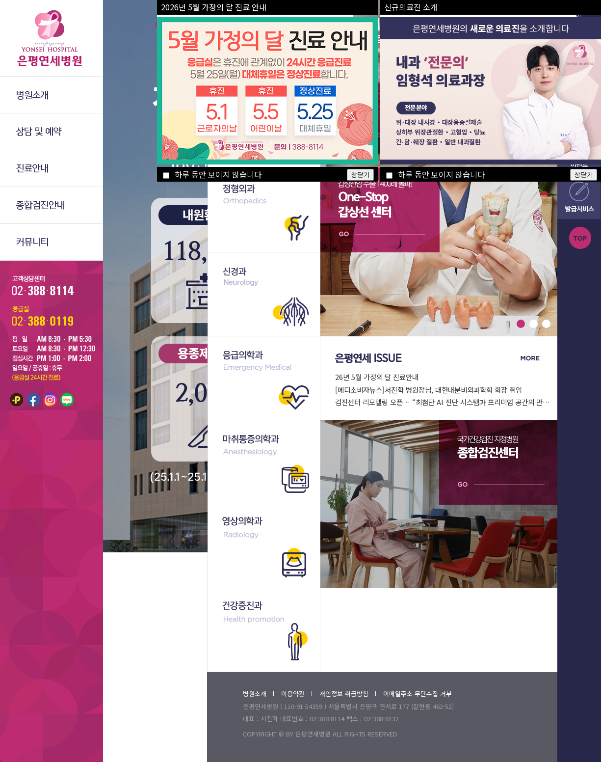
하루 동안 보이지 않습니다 (212, 174)
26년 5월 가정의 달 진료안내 (376, 377)
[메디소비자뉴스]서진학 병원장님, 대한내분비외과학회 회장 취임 (428, 389)
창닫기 (360, 174)
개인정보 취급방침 (347, 693)
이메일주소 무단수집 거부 (417, 693)
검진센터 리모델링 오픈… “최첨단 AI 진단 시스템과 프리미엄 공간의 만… (442, 402)
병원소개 (258, 693)
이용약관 (296, 693)
